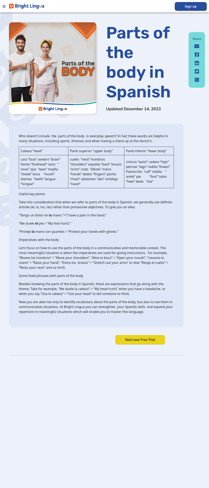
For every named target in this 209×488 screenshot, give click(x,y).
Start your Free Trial (140, 339)
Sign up (191, 6)
